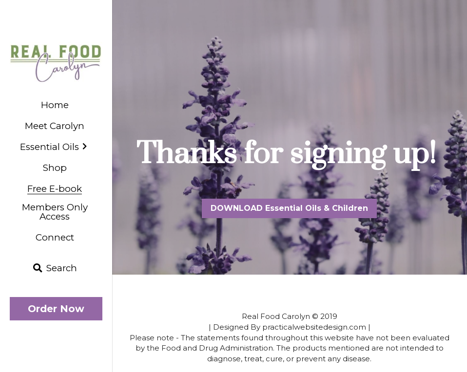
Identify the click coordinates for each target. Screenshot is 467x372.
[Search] (55, 268)
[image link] (56, 62)
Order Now (56, 309)
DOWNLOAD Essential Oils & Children (289, 208)
